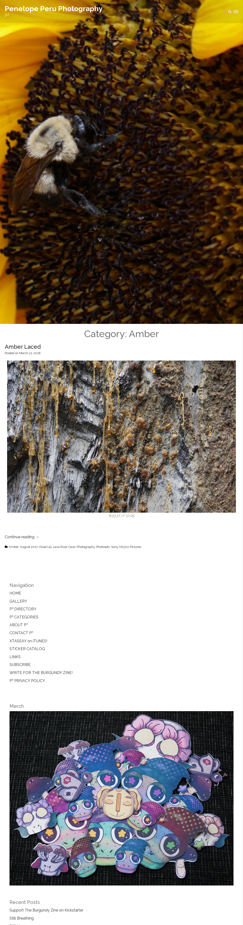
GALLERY (18, 601)
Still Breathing (21, 918)
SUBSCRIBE (20, 664)
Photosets (103, 547)
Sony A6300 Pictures (126, 547)
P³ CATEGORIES (23, 617)
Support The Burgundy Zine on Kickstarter (46, 910)
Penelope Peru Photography (54, 8)
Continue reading (22, 537)
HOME (15, 593)
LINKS (15, 657)
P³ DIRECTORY (23, 609)
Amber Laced (23, 346)
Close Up (45, 547)
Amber (14, 547)
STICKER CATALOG (27, 649)
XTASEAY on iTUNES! (28, 641)
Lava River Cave (64, 547)
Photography (86, 547)
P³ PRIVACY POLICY (27, 680)
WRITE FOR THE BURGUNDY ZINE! (41, 672)
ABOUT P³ (18, 625)
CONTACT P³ (21, 633)
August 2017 (28, 547)
